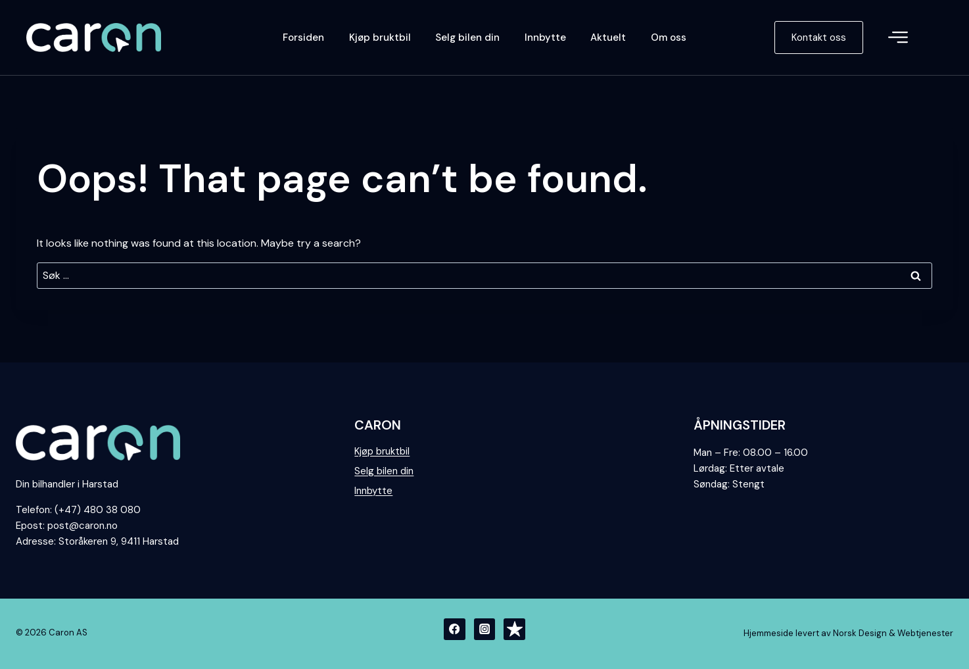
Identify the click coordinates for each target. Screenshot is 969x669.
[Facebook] (454, 629)
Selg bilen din (467, 37)
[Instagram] (485, 629)
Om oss (668, 37)
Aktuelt (608, 37)
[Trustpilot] (514, 629)
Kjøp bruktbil (380, 37)
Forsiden (303, 37)
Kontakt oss (819, 37)
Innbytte (545, 37)
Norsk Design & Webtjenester (893, 633)
